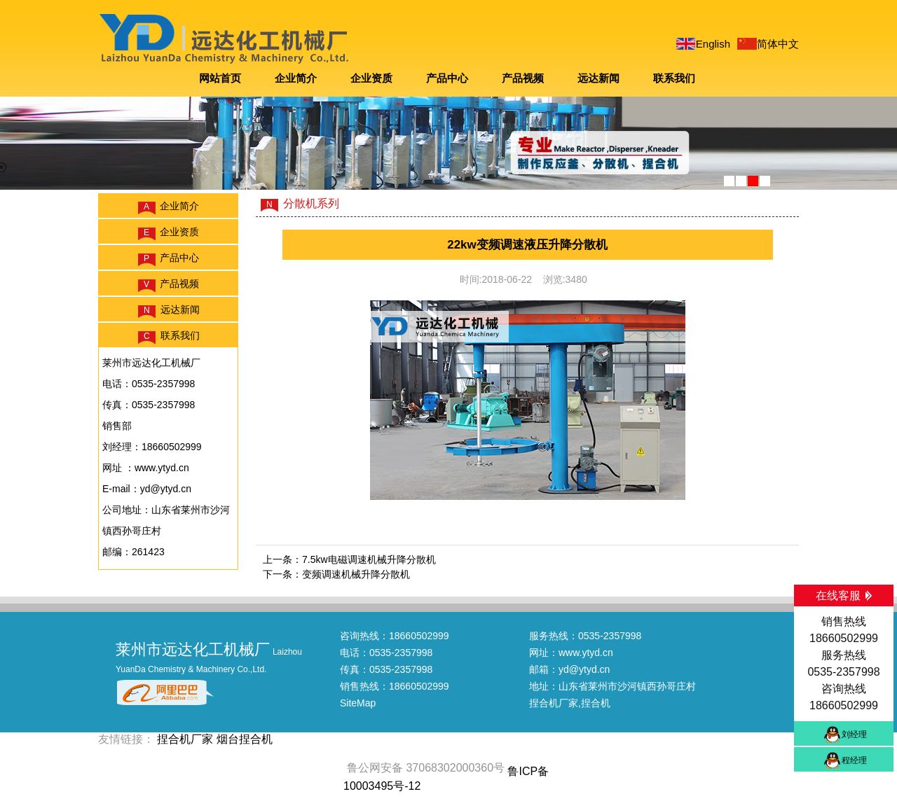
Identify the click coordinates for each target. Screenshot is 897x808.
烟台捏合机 (245, 739)
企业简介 (296, 78)
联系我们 (674, 78)
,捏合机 (594, 703)
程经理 (854, 760)
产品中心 (447, 78)
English (713, 44)
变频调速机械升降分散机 (356, 574)
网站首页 (220, 78)
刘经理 (854, 734)
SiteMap (358, 703)
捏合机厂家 (553, 703)
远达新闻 (598, 78)
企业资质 (371, 78)
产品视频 (523, 78)
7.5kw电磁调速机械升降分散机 (369, 559)
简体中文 (778, 44)
